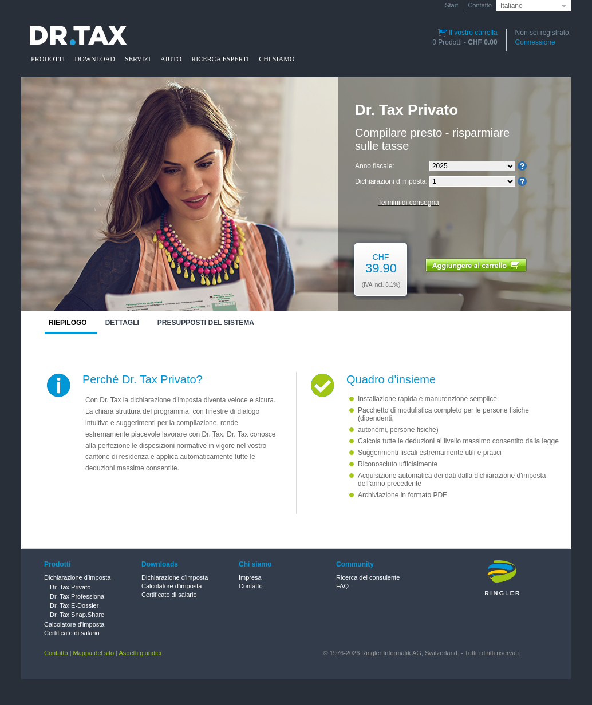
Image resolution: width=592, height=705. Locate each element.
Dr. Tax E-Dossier (74, 605)
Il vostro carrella (468, 33)
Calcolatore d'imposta (74, 624)
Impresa (250, 577)
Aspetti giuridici (140, 652)
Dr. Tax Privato (70, 587)
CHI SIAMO (276, 59)
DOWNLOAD (94, 59)
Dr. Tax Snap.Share (77, 614)
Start (451, 5)
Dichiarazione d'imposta (77, 577)
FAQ (342, 586)
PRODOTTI (48, 59)
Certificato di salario (72, 632)
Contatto (480, 5)
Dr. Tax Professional (78, 596)
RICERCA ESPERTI (220, 59)
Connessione (535, 42)
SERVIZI (138, 59)
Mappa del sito (94, 652)
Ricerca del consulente (368, 577)
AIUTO (170, 59)
